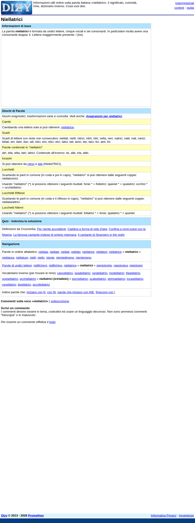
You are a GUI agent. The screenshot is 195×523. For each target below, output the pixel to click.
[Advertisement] (159, 356)
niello (40, 257)
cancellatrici (65, 273)
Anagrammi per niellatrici (104, 116)
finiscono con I (105, 292)
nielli (33, 257)
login (52, 322)
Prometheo (36, 515)
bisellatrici (24, 284)
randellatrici (99, 273)
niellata (43, 252)
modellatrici (116, 273)
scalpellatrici (98, 279)
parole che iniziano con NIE (76, 292)
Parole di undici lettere (17, 265)
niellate (54, 252)
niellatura (8, 257)
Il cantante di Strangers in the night (101, 234)
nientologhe (104, 265)
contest (179, 7)
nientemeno (83, 257)
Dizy (4, 515)
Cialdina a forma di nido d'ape (87, 229)
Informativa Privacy (164, 515)
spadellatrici (83, 273)
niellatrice (67, 127)
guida (190, 7)
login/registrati (184, 3)
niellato (76, 252)
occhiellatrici (28, 279)
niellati (65, 252)
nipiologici (136, 265)
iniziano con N (36, 292)
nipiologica (121, 265)
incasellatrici (135, 279)
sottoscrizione (60, 301)
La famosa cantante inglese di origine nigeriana (44, 234)
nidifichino (55, 265)
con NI (51, 292)
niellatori (101, 252)
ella (40, 164)
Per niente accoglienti (51, 229)
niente (50, 257)
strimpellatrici (116, 279)
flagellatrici (133, 273)
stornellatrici (80, 279)
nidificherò (40, 265)
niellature (22, 257)
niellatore (88, 252)
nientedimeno (65, 257)
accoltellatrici (41, 284)
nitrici (30, 164)
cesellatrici (9, 284)
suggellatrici (10, 279)
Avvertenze (186, 515)
